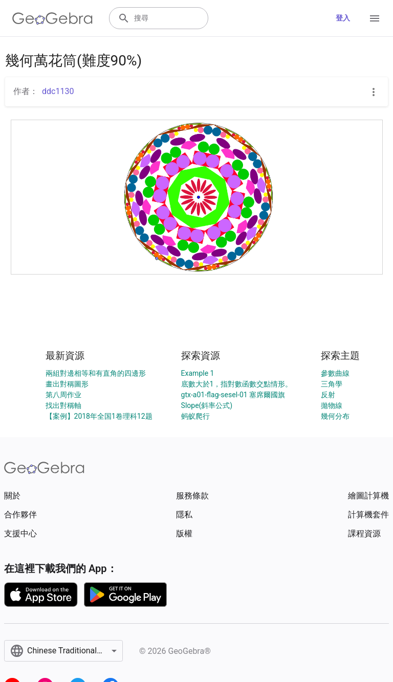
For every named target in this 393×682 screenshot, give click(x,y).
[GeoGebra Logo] (52, 18)
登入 (343, 18)
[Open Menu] (374, 18)
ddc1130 (58, 91)
